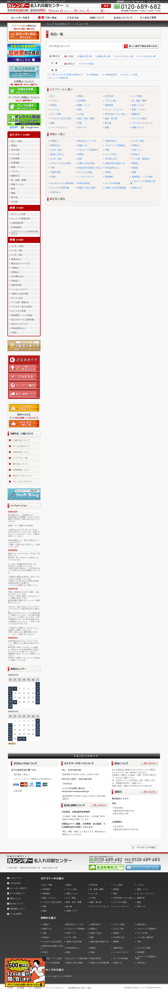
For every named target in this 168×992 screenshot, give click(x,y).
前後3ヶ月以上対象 (86, 188)
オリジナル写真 (18, 311)
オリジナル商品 (139, 118)
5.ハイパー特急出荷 (20, 218)
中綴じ (14, 332)
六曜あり (15, 268)
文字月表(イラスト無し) (116, 114)
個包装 (135, 168)
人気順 (70, 56)
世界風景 (15, 163)
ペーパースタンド (58, 127)
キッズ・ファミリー (114, 109)
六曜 (107, 150)
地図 (134, 172)
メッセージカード (19, 289)
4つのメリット (16, 878)
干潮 (52, 168)
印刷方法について (21, 452)
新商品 (53, 105)
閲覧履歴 (55, 11)
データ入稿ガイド (21, 446)
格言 (13, 188)
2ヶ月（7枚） (17, 250)
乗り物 (14, 197)
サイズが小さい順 (124, 56)
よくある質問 (15, 914)
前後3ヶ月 (136, 188)
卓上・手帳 (16, 141)
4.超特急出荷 (17, 223)
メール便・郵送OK (20, 302)
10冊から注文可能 (19, 293)
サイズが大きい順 (147, 56)
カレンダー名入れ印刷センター (58, 24)
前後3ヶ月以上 (57, 154)
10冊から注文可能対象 (115, 188)
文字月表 (15, 150)
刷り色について (20, 464)
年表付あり (55, 192)
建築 (13, 193)
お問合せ (81, 11)
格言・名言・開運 (86, 118)
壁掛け (14, 145)
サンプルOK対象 (112, 183)
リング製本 (137, 96)
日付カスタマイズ (19, 324)
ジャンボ (15, 154)
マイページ (95, 11)
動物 (107, 127)
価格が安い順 (85, 56)
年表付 (108, 172)
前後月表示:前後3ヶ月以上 (90, 168)
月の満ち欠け (17, 276)
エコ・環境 (55, 114)
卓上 (52, 96)
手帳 (80, 123)
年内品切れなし (18, 328)
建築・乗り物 (111, 118)
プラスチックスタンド (142, 123)
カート (107, 11)
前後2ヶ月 (82, 145)
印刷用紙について (21, 470)
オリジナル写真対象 (59, 188)
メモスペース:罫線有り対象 (142, 182)
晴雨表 (135, 163)
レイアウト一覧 (20, 458)
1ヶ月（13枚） (18, 246)
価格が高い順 (104, 56)
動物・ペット (17, 167)
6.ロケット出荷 (18, 214)
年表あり (15, 281)
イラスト (15, 171)
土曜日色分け (111, 141)
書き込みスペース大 (20, 263)
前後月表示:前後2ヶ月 (115, 163)
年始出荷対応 (84, 183)
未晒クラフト (138, 127)
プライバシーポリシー (54, 988)
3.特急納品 (16, 227)
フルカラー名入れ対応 (21, 306)
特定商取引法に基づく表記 (79, 988)
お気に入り (68, 11)
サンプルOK (17, 298)
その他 (14, 201)
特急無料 (109, 176)
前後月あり (16, 259)
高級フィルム (17, 184)
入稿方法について (21, 440)
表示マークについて (22, 476)
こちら (10, 585)
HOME (10, 988)
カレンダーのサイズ (22, 481)
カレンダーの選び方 (18, 888)
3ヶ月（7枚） (17, 255)
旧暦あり (15, 272)
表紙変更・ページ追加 (21, 315)
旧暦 (80, 159)
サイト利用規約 (35, 988)
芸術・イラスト (139, 109)
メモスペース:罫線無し (115, 145)
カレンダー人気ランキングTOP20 (57, 976)
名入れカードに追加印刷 (22, 319)
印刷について (15, 898)
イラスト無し (111, 100)
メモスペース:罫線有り (88, 150)
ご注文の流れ (15, 883)
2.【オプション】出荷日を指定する (24, 232)
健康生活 (15, 176)
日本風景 (15, 158)
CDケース (82, 127)
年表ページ (137, 150)
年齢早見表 (16, 285)
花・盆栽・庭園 (18, 180)
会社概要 (20, 988)
